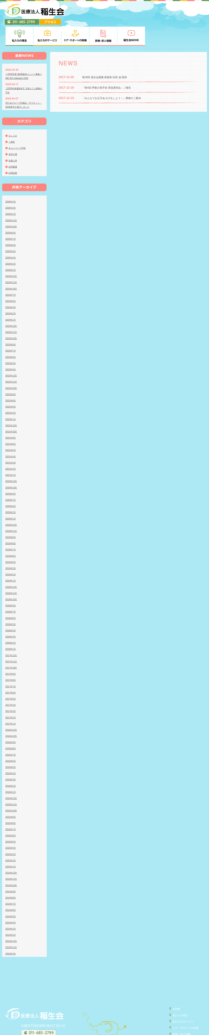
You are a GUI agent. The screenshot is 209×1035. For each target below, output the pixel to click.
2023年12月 (12, 305)
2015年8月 (11, 802)
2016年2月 (11, 764)
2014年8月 (11, 876)
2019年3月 (11, 547)
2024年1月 (11, 298)
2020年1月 (11, 497)
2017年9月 (11, 653)
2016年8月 (11, 727)
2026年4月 (11, 180)
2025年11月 (12, 199)
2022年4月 (11, 391)
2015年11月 (12, 783)
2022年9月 (11, 373)
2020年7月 (11, 479)
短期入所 (14, 139)
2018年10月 (12, 578)
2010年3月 (11, 932)
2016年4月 (11, 752)
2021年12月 (12, 404)
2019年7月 (11, 528)
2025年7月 (11, 218)
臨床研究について (180, 1030)
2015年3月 (11, 833)
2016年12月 (12, 709)
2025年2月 (11, 242)
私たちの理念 (177, 994)
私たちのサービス (180, 1000)
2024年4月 (11, 286)
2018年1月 (11, 628)
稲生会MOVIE (177, 1018)
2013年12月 (12, 920)
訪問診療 (14, 152)
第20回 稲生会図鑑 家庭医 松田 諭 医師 (108, 56)
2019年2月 (11, 553)
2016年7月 (11, 733)
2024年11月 (12, 261)
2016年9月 (11, 721)
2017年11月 (12, 640)
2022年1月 (11, 398)
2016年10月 (12, 715)
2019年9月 (11, 516)
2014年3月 (11, 907)
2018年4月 (11, 609)
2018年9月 (11, 584)
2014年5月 (11, 895)
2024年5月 (11, 280)
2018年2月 (11, 621)
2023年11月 (12, 311)
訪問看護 (14, 145)
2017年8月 (11, 659)
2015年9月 (11, 795)
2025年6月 (11, 224)
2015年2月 (11, 839)
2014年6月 (11, 889)
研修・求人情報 (178, 1012)
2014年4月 (11, 901)
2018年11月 (12, 572)
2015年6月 (11, 814)
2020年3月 (11, 491)
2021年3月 (11, 441)
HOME (172, 988)
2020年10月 (12, 466)
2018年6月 (11, 597)
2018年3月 (11, 615)
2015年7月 (11, 808)
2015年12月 (12, 777)
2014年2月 (11, 914)
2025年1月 (11, 249)
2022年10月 (12, 367)
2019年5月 (11, 541)
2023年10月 (12, 317)
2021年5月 (11, 429)
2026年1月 (11, 193)
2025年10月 (12, 205)
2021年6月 (11, 423)
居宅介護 (14, 133)
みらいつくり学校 (19, 127)
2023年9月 (11, 323)
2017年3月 (11, 690)
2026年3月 (11, 186)
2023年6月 (11, 335)
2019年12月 (12, 503)
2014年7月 (11, 882)
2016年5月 (11, 746)
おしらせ (14, 114)
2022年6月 (11, 379)
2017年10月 (12, 646)
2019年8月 (11, 522)
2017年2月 (11, 696)
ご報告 (12, 120)
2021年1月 (11, 454)
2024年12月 (12, 255)
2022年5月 (11, 385)
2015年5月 (11, 820)
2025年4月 (11, 236)
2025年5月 (11, 230)
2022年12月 (12, 354)
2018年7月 (11, 590)
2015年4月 (11, 826)
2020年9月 (11, 472)
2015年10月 (12, 789)
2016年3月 (11, 758)
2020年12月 (12, 460)
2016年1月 (11, 771)
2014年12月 (12, 851)
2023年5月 (11, 342)
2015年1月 (11, 845)
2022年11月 (12, 360)
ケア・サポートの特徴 (183, 1006)
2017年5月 (11, 677)
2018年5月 (11, 603)
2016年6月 (11, 740)
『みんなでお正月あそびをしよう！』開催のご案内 (116, 77)
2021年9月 (11, 416)
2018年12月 (12, 565)
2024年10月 (12, 267)
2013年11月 (12, 926)
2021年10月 (12, 410)
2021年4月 (11, 435)
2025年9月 (11, 211)
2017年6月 (11, 671)
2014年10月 (12, 864)
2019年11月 (12, 510)
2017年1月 (11, 702)
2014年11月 (12, 858)
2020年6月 (11, 485)
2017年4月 (11, 684)
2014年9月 (11, 870)
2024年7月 (11, 274)
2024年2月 (11, 292)
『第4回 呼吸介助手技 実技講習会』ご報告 (110, 66)
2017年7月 (11, 665)
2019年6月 (11, 534)
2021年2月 (11, 447)
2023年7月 (11, 329)
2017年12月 (12, 634)
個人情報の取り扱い (181, 1024)
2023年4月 (11, 348)
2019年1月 (11, 559)
